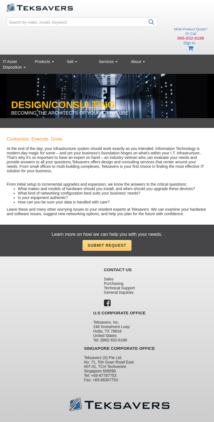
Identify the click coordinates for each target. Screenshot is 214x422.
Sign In (189, 43)
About (138, 61)
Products (44, 61)
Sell (72, 61)
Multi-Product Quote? (190, 29)
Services (108, 61)
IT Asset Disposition (14, 64)
